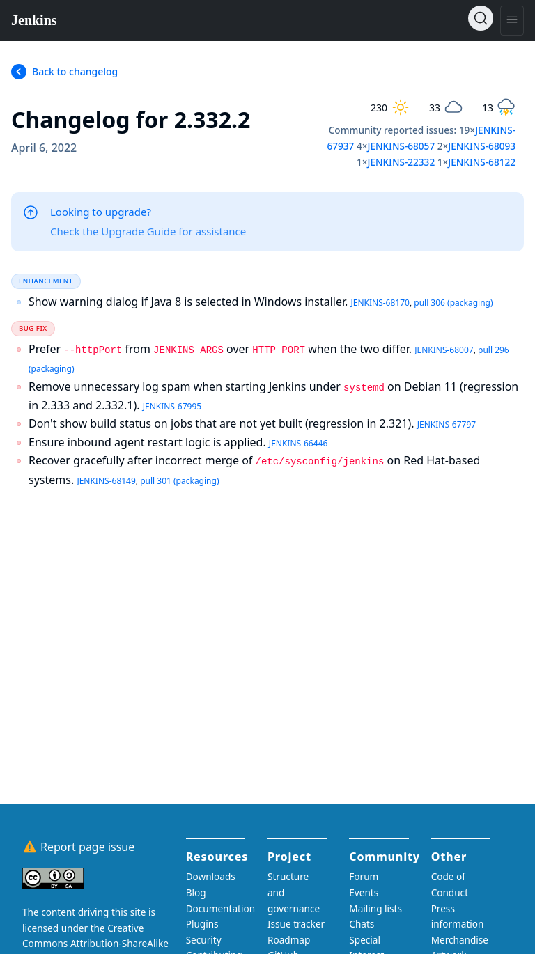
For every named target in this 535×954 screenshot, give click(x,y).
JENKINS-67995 (172, 406)
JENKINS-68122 (481, 162)
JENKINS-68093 (481, 146)
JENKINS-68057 (401, 146)
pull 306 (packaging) (453, 302)
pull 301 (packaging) (179, 481)
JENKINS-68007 (443, 350)
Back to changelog (75, 71)
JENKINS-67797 (446, 424)
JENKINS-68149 (106, 481)
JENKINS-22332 (401, 162)
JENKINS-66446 (298, 443)
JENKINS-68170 (379, 302)
